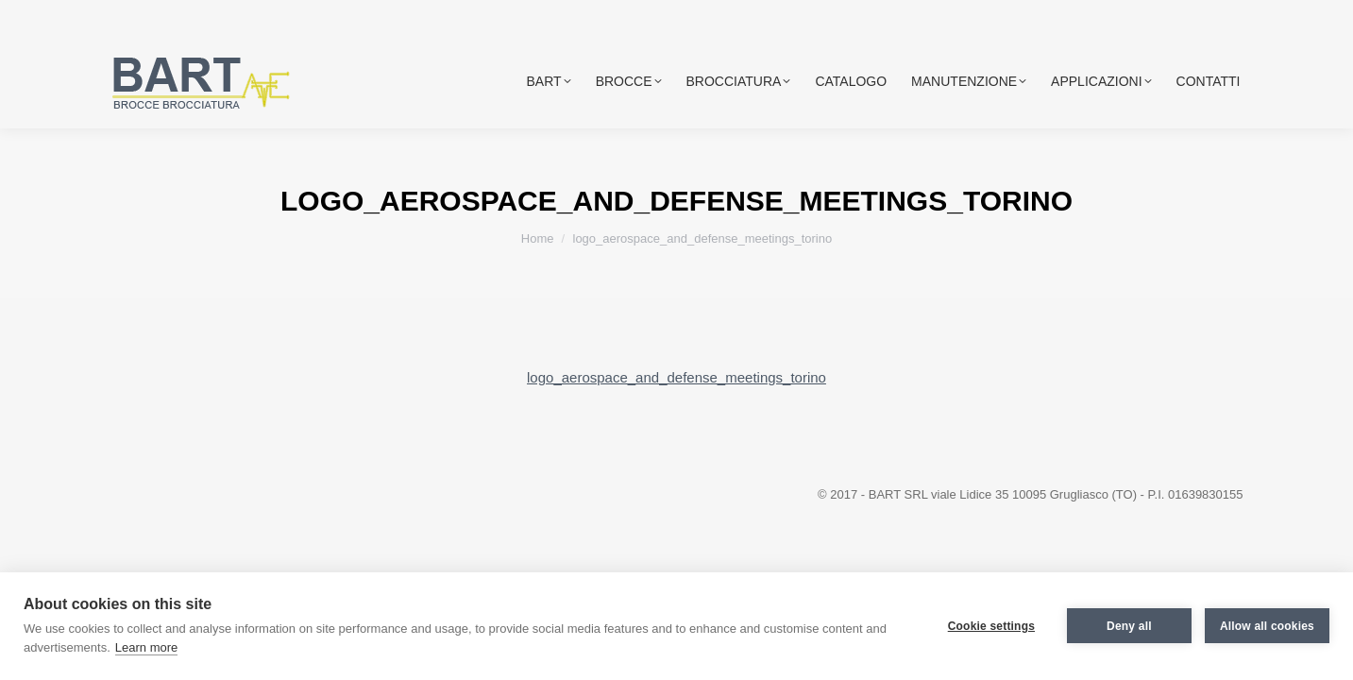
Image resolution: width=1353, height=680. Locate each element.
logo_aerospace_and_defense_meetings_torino (676, 377)
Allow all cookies (1267, 626)
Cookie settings (991, 626)
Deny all (1129, 626)
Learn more (146, 647)
